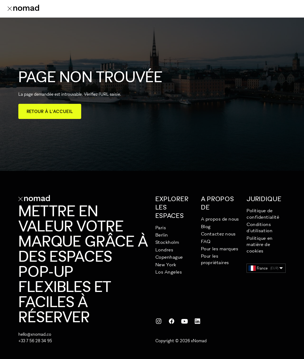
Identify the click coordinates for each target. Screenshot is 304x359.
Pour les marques (219, 248)
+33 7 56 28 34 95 (35, 340)
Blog (206, 226)
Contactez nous (218, 234)
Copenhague (169, 257)
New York (165, 264)
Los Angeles (168, 272)
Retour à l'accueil (50, 111)
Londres (164, 249)
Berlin (161, 235)
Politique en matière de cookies (259, 244)
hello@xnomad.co (34, 334)
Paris (160, 227)
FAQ (206, 241)
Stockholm (167, 242)
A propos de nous (220, 219)
